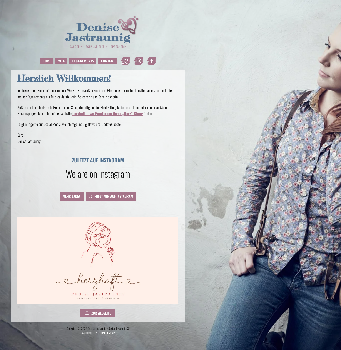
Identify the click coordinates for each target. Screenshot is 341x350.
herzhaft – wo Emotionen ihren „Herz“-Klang (107, 113)
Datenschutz (89, 333)
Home (46, 60)
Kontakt (108, 60)
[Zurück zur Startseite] (98, 31)
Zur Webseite (98, 313)
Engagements (83, 60)
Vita (61, 60)
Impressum (108, 333)
